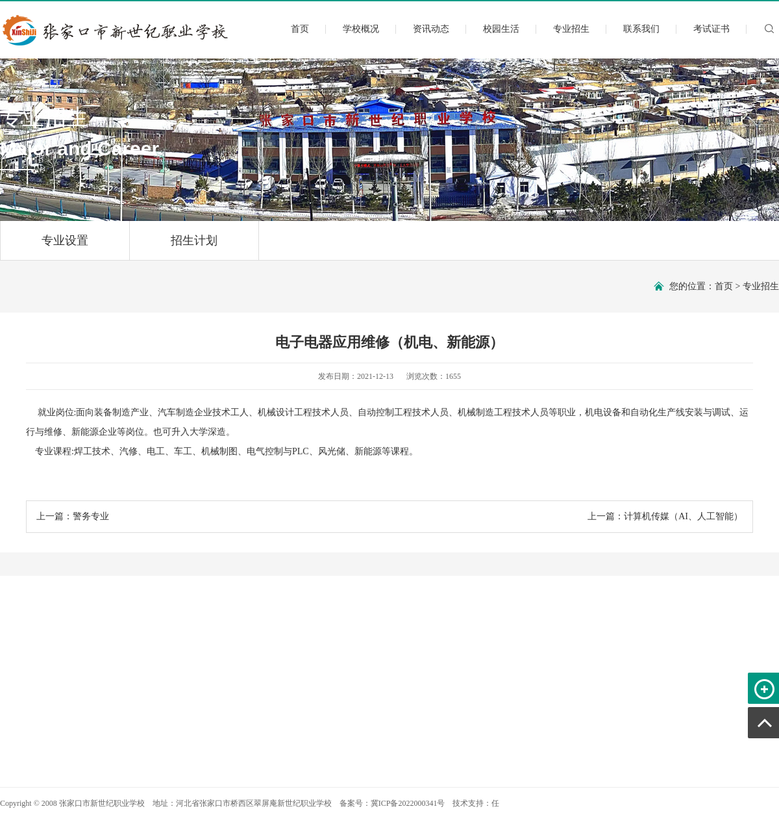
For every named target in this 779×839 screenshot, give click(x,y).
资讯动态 (431, 29)
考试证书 (711, 29)
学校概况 (361, 29)
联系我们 (641, 29)
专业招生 (571, 29)
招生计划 (194, 247)
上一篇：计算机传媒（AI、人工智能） (665, 516)
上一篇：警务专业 (72, 516)
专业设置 (65, 247)
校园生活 (501, 29)
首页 (300, 29)
